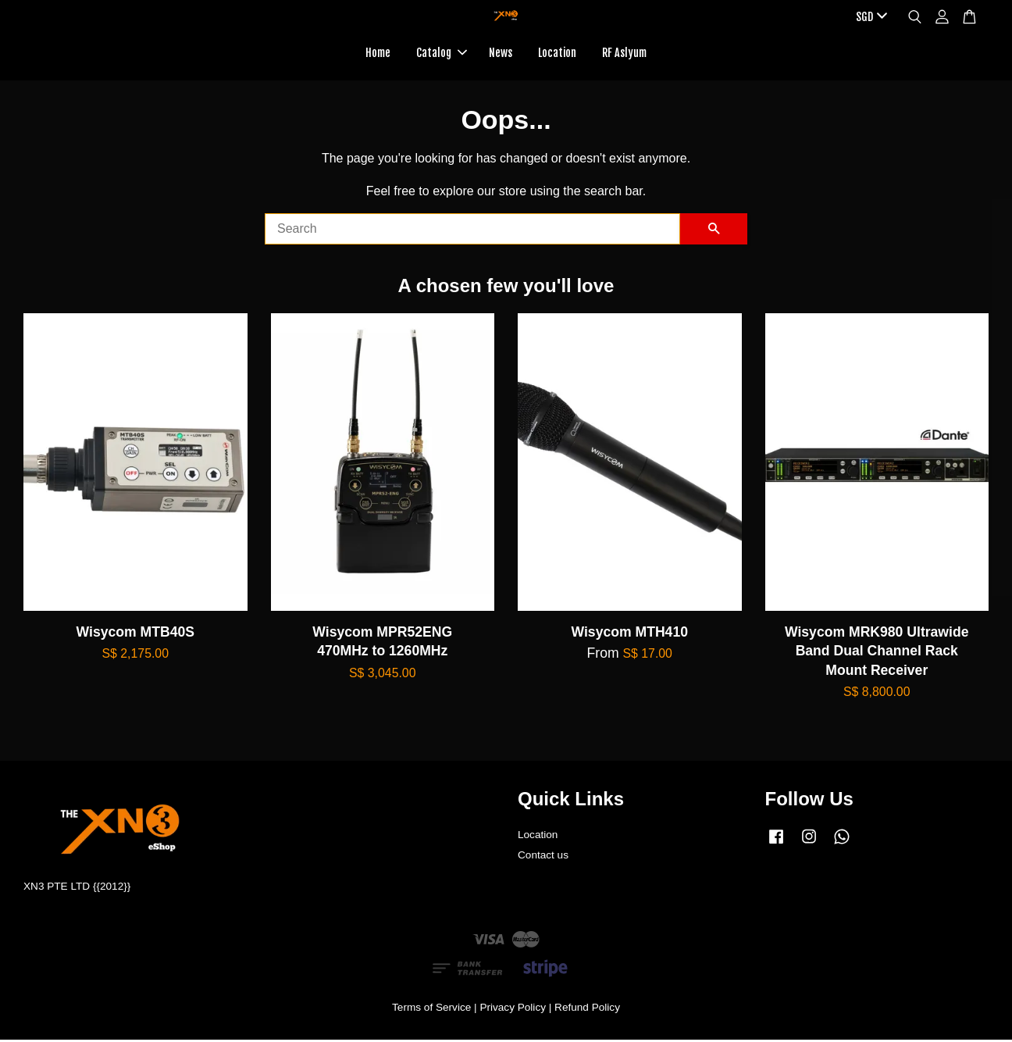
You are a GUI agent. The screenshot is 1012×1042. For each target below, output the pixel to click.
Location (557, 53)
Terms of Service (431, 1009)
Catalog (441, 53)
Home (377, 53)
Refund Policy (587, 1009)
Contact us (543, 858)
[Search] (472, 231)
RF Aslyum (624, 53)
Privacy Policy (512, 1009)
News (500, 53)
